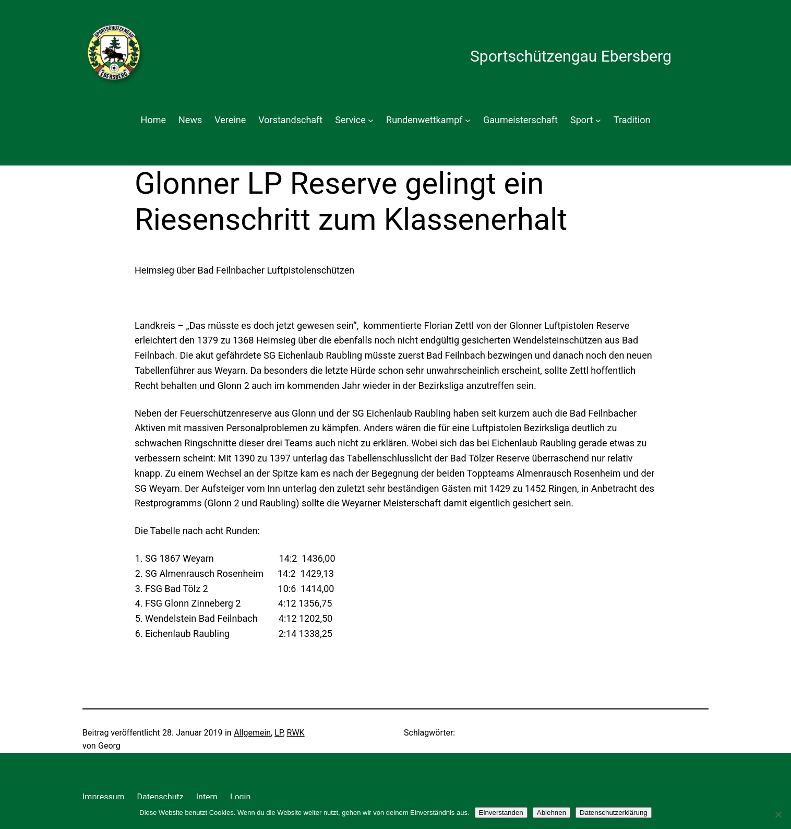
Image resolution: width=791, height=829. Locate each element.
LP (278, 733)
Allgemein (252, 733)
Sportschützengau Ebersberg (571, 56)
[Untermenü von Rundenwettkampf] (468, 120)
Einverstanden (501, 812)
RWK (296, 733)
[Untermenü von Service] (371, 120)
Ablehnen (551, 812)
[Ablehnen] (778, 814)
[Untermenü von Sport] (598, 120)
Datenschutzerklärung (614, 812)
